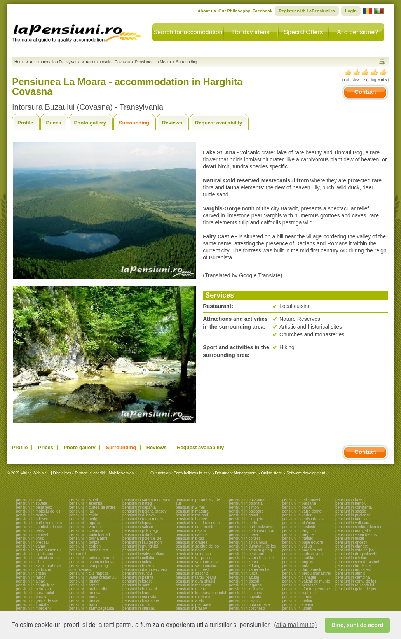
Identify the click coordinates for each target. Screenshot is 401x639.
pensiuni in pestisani (246, 554)
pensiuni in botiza (84, 542)
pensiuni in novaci (191, 550)
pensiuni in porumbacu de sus (198, 501)
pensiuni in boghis (297, 562)
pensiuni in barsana (299, 503)
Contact (365, 91)
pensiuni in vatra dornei (302, 511)
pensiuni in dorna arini (88, 538)
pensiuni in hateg (137, 503)
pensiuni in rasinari (192, 515)
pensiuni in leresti (137, 581)
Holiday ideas (250, 32)
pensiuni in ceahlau (299, 558)
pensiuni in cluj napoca (88, 573)
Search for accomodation (188, 32)
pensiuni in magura (192, 511)
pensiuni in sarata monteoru (146, 499)
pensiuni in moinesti (193, 569)
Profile (25, 123)
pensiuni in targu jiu (299, 531)
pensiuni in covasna (86, 531)
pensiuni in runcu (137, 573)
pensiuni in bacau (297, 507)
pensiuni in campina (352, 577)
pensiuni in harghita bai (302, 550)
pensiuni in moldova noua (198, 523)
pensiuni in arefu (190, 601)
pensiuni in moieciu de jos (38, 511)
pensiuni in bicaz (190, 538)
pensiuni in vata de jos (354, 550)
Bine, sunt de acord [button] (357, 625)
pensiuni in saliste (137, 527)
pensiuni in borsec (191, 519)
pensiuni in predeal (32, 542)
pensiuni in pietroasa (193, 604)
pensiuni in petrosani (34, 589)
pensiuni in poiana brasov (144, 511)
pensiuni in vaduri (297, 515)
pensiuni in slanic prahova (38, 566)
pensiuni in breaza (31, 597)
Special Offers (303, 32)
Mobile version (121, 473)
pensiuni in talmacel (352, 519)
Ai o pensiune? (357, 32)
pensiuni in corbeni (85, 546)
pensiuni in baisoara (246, 511)
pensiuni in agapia (85, 523)
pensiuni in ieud (136, 593)
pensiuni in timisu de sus (303, 519)
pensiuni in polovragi (140, 531)
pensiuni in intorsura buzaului (201, 593)
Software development (305, 473)
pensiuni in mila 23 (138, 534)
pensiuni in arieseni (32, 519)
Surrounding (134, 123)
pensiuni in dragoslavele (356, 554)
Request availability (218, 123)
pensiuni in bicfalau (298, 523)
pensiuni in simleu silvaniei (358, 527)
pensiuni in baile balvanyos (252, 527)
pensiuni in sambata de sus (39, 527)
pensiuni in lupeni (297, 608)
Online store (271, 473)
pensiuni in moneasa (193, 585)
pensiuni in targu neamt (196, 577)
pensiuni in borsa (84, 597)
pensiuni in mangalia (353, 531)
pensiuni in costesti (298, 527)
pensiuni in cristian (351, 558)
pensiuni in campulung (35, 585)
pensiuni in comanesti (194, 527)
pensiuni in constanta (353, 507)
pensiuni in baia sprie (140, 601)
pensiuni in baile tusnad (89, 534)
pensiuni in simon (244, 507)
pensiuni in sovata (31, 503)
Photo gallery (90, 123)
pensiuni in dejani (191, 531)
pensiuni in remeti (84, 585)
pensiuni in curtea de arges (92, 507)
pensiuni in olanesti (351, 546)
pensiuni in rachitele (193, 597)
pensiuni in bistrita (137, 577)
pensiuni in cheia (83, 515)
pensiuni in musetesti (353, 569)
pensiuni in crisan (31, 573)
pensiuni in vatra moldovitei (199, 562)
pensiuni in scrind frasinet (357, 562)
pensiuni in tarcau (191, 589)
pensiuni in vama (30, 546)
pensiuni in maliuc (297, 538)
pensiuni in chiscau (138, 608)
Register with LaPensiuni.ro (307, 11)
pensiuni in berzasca (299, 585)
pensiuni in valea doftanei (144, 554)
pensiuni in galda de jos (355, 589)
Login (351, 11)
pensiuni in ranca (30, 577)
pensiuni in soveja (297, 604)
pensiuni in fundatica (353, 566)
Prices (53, 123)
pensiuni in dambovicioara (144, 569)
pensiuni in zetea (243, 562)
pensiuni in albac (30, 581)
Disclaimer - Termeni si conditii (79, 473)
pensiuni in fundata (32, 604)
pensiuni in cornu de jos (355, 581)
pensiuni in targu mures (142, 519)
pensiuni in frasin (83, 604)
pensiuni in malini (297, 601)
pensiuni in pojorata (246, 503)
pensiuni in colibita (138, 558)
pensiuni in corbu (243, 523)
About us (206, 11)
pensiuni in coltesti (245, 538)
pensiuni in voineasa (193, 554)
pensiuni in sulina (137, 562)
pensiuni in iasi (82, 511)
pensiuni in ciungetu (246, 519)
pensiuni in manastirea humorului (88, 552)
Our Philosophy (234, 11)
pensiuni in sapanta (139, 507)
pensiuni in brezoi (350, 499)
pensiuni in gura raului (35, 593)
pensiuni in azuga (244, 577)
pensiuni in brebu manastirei (306, 573)
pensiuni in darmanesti (301, 569)
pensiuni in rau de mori (142, 542)
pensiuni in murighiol (140, 546)
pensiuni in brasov (191, 608)
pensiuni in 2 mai (190, 507)
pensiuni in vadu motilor (196, 566)
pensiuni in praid (30, 538)
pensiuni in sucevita (139, 597)
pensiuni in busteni (85, 581)
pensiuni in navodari (246, 597)
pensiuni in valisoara (353, 523)
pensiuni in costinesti (247, 608)
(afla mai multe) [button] (295, 624)
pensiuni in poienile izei (142, 538)
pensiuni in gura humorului (38, 550)
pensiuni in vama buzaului (251, 558)
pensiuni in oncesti (351, 542)
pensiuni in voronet (85, 527)
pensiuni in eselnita (85, 503)
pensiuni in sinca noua (248, 542)
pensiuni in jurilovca (246, 589)
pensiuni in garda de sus (37, 601)
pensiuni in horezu (138, 566)
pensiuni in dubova (138, 515)
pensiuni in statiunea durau (252, 531)
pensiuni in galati (243, 515)
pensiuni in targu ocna (195, 558)
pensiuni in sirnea (297, 597)
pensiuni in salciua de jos (197, 546)
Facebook (262, 11)
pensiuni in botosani (139, 589)
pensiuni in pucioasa (353, 515)
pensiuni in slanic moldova (92, 562)
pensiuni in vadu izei (33, 569)
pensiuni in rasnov (31, 515)
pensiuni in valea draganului (93, 577)
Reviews (172, 123)
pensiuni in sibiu (30, 562)
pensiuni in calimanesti (301, 499)
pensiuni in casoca (191, 534)
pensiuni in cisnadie (299, 577)
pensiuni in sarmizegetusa (91, 608)
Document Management (235, 473)
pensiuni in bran (30, 499)
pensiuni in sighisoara (34, 554)
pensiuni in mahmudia (88, 589)
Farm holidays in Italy (192, 473)
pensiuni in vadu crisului (302, 554)
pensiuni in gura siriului (195, 581)
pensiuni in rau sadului (354, 585)
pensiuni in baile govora (302, 542)
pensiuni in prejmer (298, 534)
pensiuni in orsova (85, 593)
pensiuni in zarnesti (32, 534)
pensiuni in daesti (244, 581)
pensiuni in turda (243, 573)
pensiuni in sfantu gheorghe (306, 589)
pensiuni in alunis (350, 573)
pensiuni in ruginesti (299, 593)
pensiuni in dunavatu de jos (252, 546)
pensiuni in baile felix (34, 507)
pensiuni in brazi (136, 550)
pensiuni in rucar (136, 604)
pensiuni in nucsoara (247, 499)
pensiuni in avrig (83, 519)
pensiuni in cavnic (244, 601)
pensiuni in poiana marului (91, 558)
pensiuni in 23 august (247, 566)
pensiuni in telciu (349, 538)
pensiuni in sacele (350, 511)
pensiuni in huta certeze (249, 604)
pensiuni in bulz (295, 566)
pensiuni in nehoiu (351, 503)
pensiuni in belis (30, 531)
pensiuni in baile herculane (39, 523)
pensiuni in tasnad (85, 601)
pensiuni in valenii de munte (306, 581)
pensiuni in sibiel (83, 499)
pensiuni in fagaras (245, 585)
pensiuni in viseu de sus (356, 534)
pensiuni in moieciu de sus (38, 558)
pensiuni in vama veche (249, 569)
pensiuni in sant (136, 585)
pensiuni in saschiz (192, 573)
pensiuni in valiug (297, 546)
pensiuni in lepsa (137, 523)
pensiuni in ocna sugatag (250, 550)
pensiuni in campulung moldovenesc (88, 568)
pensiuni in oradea (191, 542)
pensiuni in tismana (245, 593)
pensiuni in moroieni (33, 608)
